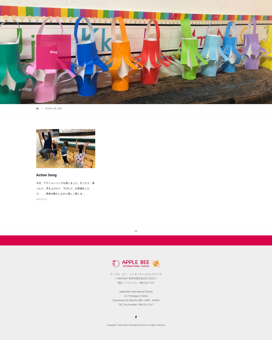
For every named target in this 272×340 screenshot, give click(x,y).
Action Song (46, 175)
